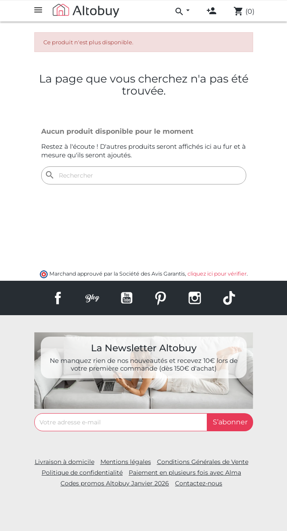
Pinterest (160, 298)
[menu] (182, 10)
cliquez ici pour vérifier (217, 273)
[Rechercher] (143, 175)
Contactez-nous (198, 483)
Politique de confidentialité (82, 472)
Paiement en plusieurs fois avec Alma (185, 472)
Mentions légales (125, 462)
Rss (92, 298)
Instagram (194, 298)
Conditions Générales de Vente (202, 462)
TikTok (229, 298)
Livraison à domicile (64, 462)
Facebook (57, 298)
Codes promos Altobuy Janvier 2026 (114, 483)
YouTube (126, 298)
